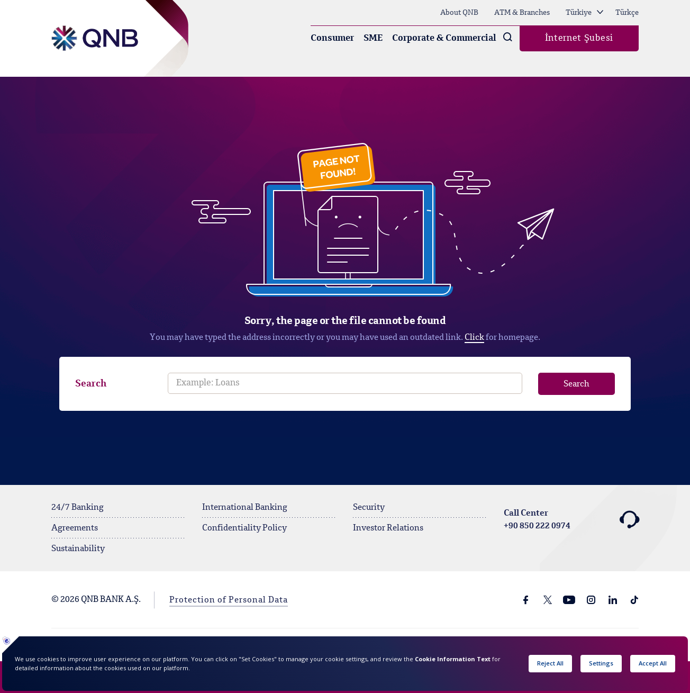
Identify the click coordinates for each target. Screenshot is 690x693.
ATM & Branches (522, 12)
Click (474, 338)
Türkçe (627, 12)
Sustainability (78, 549)
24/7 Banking (77, 507)
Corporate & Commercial (444, 38)
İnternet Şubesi (579, 38)
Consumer (332, 38)
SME (373, 38)
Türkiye (584, 12)
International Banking (244, 507)
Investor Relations (388, 528)
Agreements (74, 528)
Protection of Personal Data (228, 600)
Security (369, 507)
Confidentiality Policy (244, 528)
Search (90, 384)
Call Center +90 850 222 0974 (571, 519)
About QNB (459, 12)
